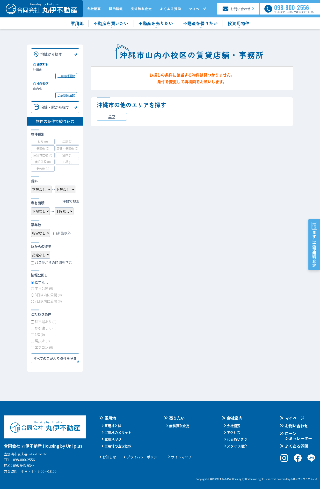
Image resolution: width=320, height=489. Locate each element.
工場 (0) (67, 162)
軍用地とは (112, 425)
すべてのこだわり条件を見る (55, 358)
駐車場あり (45, 321)
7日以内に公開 (48, 301)
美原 (111, 116)
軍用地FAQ (112, 439)
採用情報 (116, 8)
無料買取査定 (179, 425)
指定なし (41, 282)
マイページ (198, 8)
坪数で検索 (70, 201)
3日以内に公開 (48, 294)
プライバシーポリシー (143, 456)
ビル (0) (43, 141)
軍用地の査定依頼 (117, 446)
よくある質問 (170, 8)
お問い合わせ (296, 425)
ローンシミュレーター (298, 436)
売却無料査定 (141, 8)
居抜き (42, 340)
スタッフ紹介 (237, 446)
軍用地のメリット (117, 432)
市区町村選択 (66, 76)
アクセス (233, 432)
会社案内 (234, 417)
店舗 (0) (67, 141)
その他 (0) (42, 168)
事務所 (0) (42, 148)
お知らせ (109, 456)
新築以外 (64, 233)
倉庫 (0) (67, 155)
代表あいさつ (237, 439)
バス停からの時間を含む (53, 262)
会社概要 (94, 8)
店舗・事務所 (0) (67, 148)
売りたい (177, 417)
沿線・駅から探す (54, 107)
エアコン (44, 347)
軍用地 (110, 417)
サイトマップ (181, 456)
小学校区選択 (66, 95)
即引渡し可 (45, 327)
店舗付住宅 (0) (42, 155)
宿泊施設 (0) (43, 162)
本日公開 (44, 288)
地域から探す (51, 54)
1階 (40, 334)
